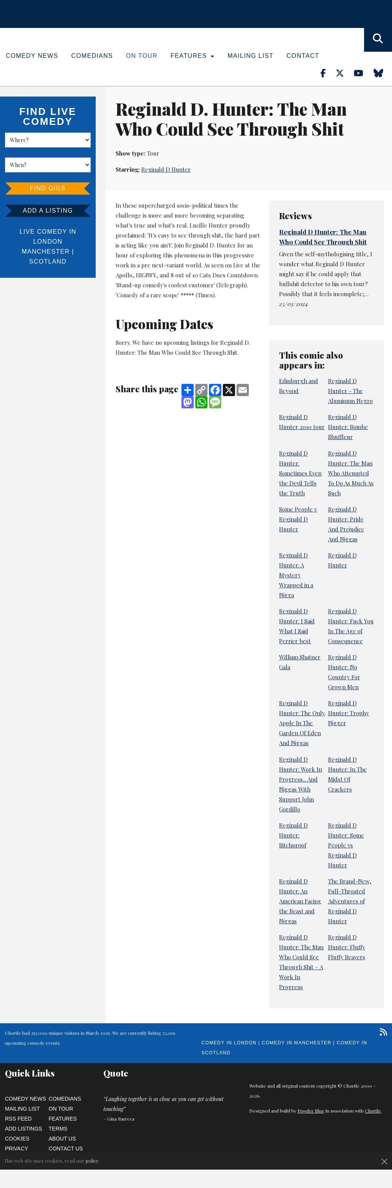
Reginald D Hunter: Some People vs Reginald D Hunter (346, 845)
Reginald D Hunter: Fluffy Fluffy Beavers (346, 947)
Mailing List (250, 55)
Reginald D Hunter (166, 169)
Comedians (92, 55)
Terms (58, 1129)
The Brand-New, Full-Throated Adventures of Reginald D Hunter (349, 901)
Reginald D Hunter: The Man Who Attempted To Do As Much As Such (351, 473)
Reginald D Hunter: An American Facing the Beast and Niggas (300, 901)
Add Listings (23, 1129)
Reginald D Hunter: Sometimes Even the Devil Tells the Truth (300, 473)
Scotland (48, 261)
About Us (62, 1139)
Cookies (17, 1139)
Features (193, 55)
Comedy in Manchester (297, 1042)
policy (92, 1160)
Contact (302, 55)
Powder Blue (310, 1111)
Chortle (373, 1111)
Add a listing (48, 210)
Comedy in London (228, 1042)
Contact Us (66, 1148)
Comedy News (32, 55)
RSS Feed (18, 1119)
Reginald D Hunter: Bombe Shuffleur (348, 427)
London (47, 241)
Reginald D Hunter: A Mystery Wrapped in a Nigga (296, 575)
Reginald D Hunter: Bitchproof (293, 835)
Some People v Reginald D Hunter (298, 519)
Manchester (46, 251)
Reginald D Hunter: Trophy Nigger (348, 713)
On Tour (142, 55)
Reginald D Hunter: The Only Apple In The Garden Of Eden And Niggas (302, 723)
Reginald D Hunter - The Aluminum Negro (350, 391)
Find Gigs (48, 188)
